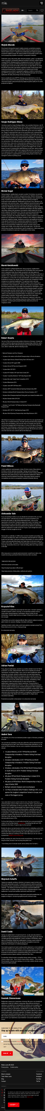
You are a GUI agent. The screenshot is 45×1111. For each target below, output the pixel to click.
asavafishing (21, 823)
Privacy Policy (20, 1041)
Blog (2, 1079)
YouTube (38, 1079)
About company (5, 1074)
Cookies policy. (30, 1097)
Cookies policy (14, 1067)
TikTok (38, 1081)
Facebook (39, 1074)
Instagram (39, 1076)
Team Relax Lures (6, 1076)
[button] (42, 10)
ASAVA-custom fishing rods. (16, 835)
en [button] (22, 10)
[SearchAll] (30, 10)
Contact (3, 1081)
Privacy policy (4, 1067)
